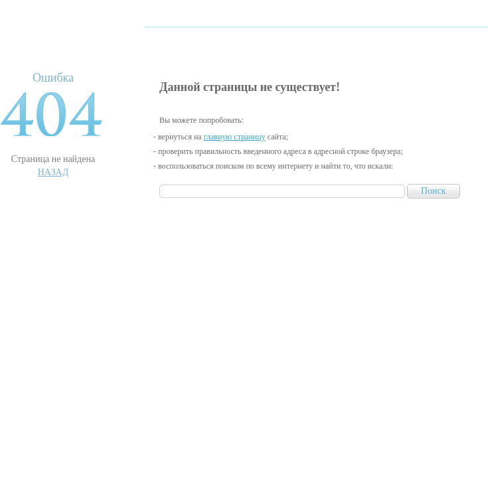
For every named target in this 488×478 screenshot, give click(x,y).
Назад (53, 172)
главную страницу (235, 136)
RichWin (72, 41)
